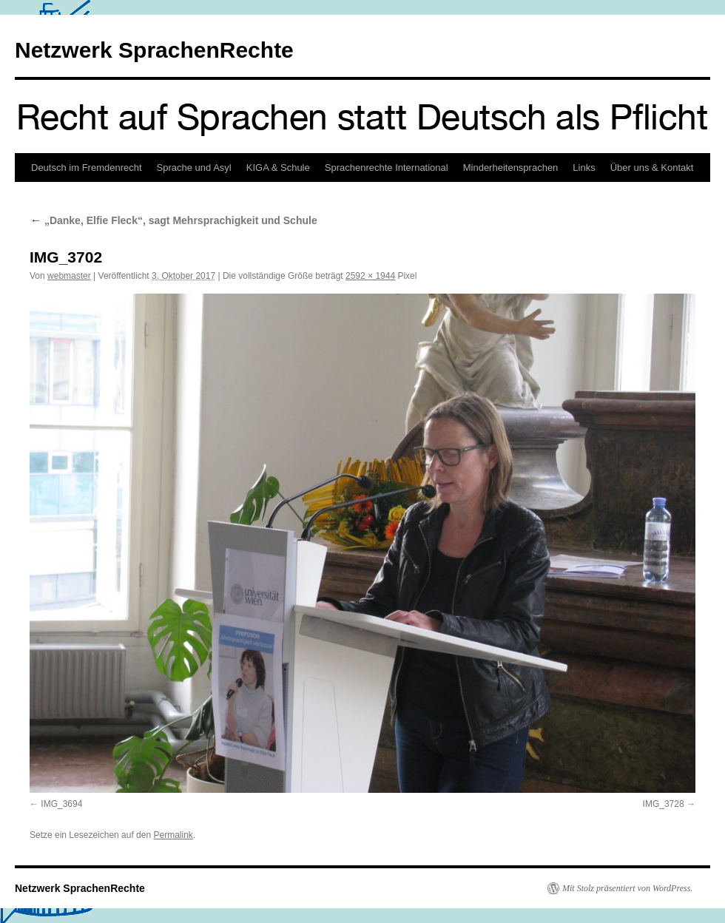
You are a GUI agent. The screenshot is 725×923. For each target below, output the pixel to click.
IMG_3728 (663, 804)
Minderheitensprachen (511, 167)
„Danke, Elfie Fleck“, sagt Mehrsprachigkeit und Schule (173, 220)
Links (584, 167)
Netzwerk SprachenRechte (154, 50)
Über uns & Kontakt (652, 167)
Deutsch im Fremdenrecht (86, 167)
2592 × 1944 (370, 276)
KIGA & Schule (278, 167)
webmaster (69, 276)
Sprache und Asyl (194, 167)
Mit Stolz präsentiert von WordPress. (627, 888)
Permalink (172, 835)
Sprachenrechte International (386, 167)
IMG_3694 (61, 804)
